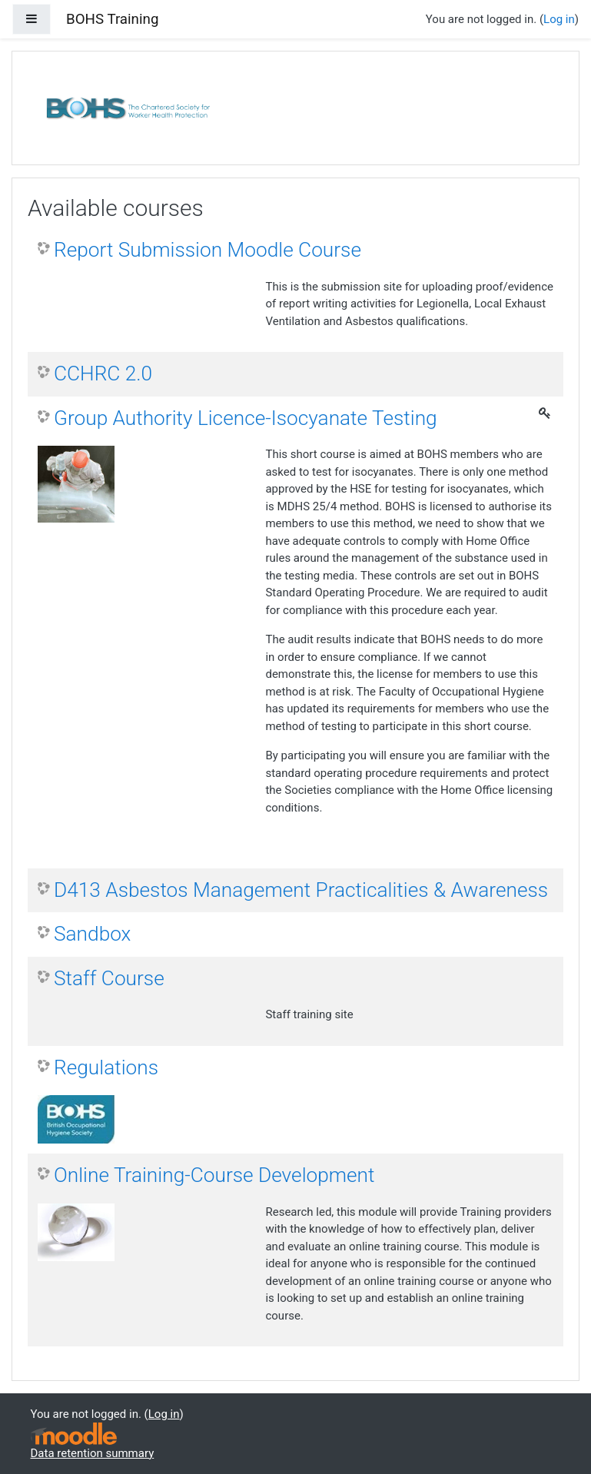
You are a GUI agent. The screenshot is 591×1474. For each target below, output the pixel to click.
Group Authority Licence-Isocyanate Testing (245, 418)
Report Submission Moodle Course (207, 249)
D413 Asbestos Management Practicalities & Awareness (301, 889)
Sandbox (92, 933)
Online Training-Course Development (214, 1175)
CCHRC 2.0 (103, 373)
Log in (559, 19)
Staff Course (109, 978)
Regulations (106, 1067)
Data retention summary (92, 1453)
